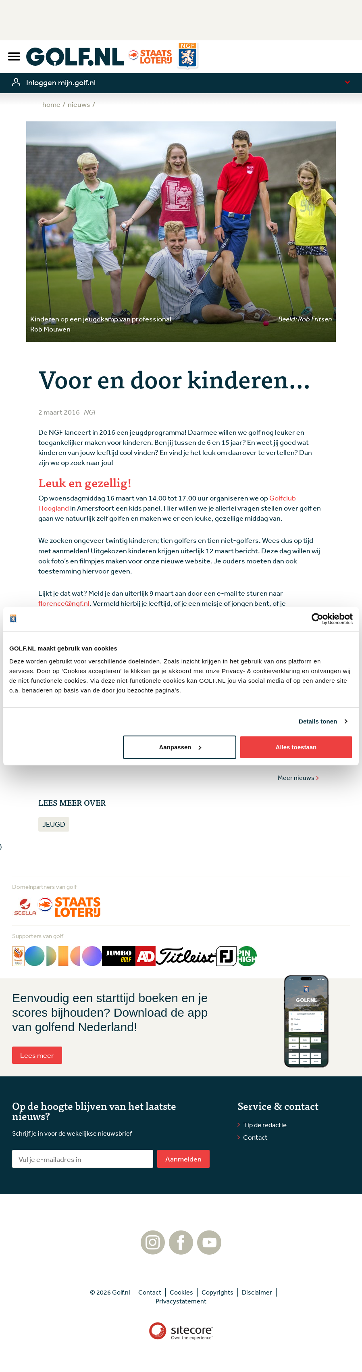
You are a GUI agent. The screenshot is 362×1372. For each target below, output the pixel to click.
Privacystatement (181, 1301)
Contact (255, 1137)
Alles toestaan (296, 746)
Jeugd (53, 823)
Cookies (181, 1292)
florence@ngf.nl (63, 602)
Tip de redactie (265, 1124)
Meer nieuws (299, 778)
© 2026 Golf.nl (110, 1292)
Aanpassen (180, 746)
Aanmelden (183, 1158)
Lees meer (37, 1055)
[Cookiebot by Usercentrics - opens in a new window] (317, 619)
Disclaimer (257, 1292)
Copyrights (217, 1292)
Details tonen (318, 721)
